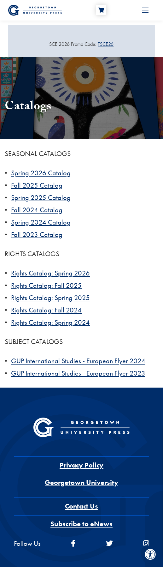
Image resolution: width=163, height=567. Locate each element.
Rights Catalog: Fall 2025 (46, 285)
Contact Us (81, 506)
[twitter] (109, 543)
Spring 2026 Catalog (41, 173)
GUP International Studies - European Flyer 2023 (78, 373)
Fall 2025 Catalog (36, 185)
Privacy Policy (81, 465)
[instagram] (146, 543)
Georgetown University (81, 482)
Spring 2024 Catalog (41, 222)
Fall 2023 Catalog (36, 234)
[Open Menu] (145, 10)
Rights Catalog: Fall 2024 (46, 310)
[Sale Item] (81, 44)
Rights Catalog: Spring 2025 (50, 297)
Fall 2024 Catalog (36, 209)
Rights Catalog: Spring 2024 (50, 322)
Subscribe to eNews (81, 523)
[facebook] (73, 543)
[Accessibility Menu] (150, 554)
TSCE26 (106, 44)
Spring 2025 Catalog (41, 197)
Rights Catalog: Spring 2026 (50, 273)
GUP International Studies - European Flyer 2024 (78, 360)
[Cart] (101, 10)
